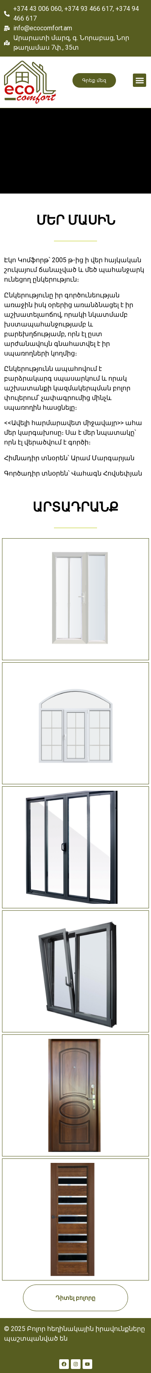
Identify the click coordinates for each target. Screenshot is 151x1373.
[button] (139, 80)
